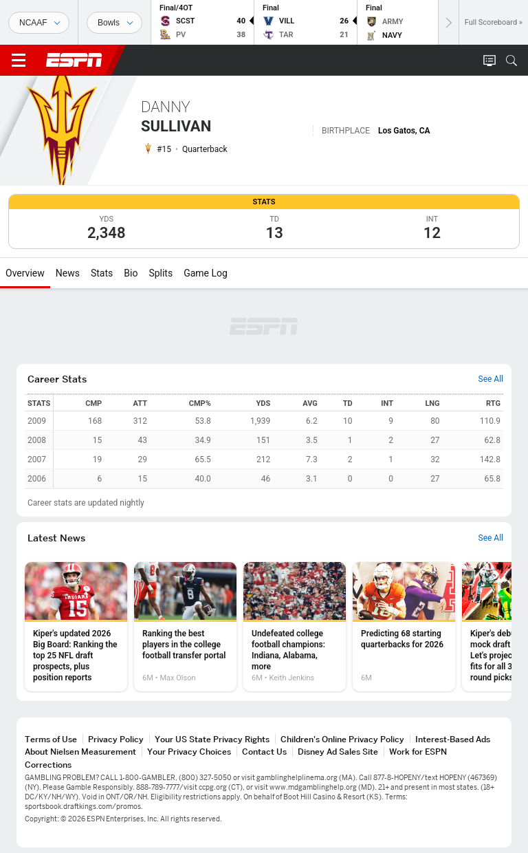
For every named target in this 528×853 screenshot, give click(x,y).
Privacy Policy (116, 739)
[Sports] (39, 22)
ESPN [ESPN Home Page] (74, 60)
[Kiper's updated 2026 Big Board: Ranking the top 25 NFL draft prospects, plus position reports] (76, 626)
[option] (76, 626)
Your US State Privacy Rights (212, 739)
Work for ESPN (418, 751)
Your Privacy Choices (189, 751)
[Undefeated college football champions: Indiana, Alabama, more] (294, 626)
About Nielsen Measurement (80, 751)
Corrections (48, 764)
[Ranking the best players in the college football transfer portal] (185, 626)
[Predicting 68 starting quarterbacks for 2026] (404, 626)
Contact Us (264, 751)
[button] (511, 60)
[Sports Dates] (114, 22)
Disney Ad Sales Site (338, 751)
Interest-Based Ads (452, 739)
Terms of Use (51, 739)
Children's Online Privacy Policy (342, 739)
